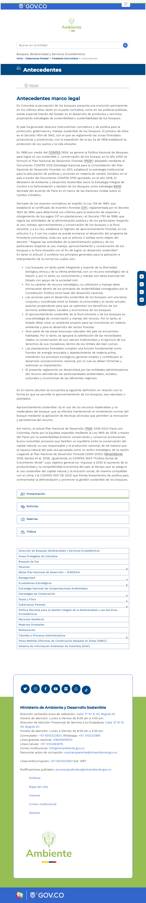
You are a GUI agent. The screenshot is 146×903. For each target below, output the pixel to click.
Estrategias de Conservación (37, 593)
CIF (84, 207)
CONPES (54, 152)
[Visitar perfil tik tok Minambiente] (86, 689)
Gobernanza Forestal (37, 58)
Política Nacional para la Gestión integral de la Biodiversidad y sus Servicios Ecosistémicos (68, 611)
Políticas (34, 778)
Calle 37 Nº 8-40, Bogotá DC (96, 714)
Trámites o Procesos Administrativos (42, 635)
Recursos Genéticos (31, 619)
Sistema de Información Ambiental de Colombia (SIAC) (54, 646)
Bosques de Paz (29, 561)
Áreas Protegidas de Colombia (38, 556)
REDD (117, 186)
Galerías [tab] (29, 519)
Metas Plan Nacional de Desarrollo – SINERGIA (49, 572)
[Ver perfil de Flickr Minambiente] (66, 689)
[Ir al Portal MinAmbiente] (71, 24)
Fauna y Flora (27, 599)
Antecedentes (89, 58)
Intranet (34, 795)
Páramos (24, 566)
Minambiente (114, 454)
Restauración (27, 630)
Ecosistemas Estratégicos (35, 583)
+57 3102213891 (89, 735)
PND (89, 428)
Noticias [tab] (29, 506)
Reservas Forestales (31, 624)
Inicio (20, 58)
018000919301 (62, 739)
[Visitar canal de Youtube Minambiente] (56, 689)
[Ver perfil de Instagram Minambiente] (35, 689)
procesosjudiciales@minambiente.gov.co (83, 769)
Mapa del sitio (38, 786)
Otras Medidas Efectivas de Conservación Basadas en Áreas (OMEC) (63, 640)
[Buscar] (73, 45)
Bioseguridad (27, 577)
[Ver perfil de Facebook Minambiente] (45, 689)
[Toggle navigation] (126, 4)
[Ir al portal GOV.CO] (33, 6)
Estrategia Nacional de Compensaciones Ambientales (53, 588)
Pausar (26, 84)
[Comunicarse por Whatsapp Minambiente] (76, 689)
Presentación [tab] (32, 494)
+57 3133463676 (51, 744)
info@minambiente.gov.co (67, 748)
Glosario (34, 812)
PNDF (88, 160)
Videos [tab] (28, 532)
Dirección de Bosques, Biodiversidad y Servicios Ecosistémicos (59, 550)
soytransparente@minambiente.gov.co (90, 752)
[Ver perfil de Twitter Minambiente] (25, 689)
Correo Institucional (42, 804)
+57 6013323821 (50, 735)
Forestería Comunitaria (65, 58)
